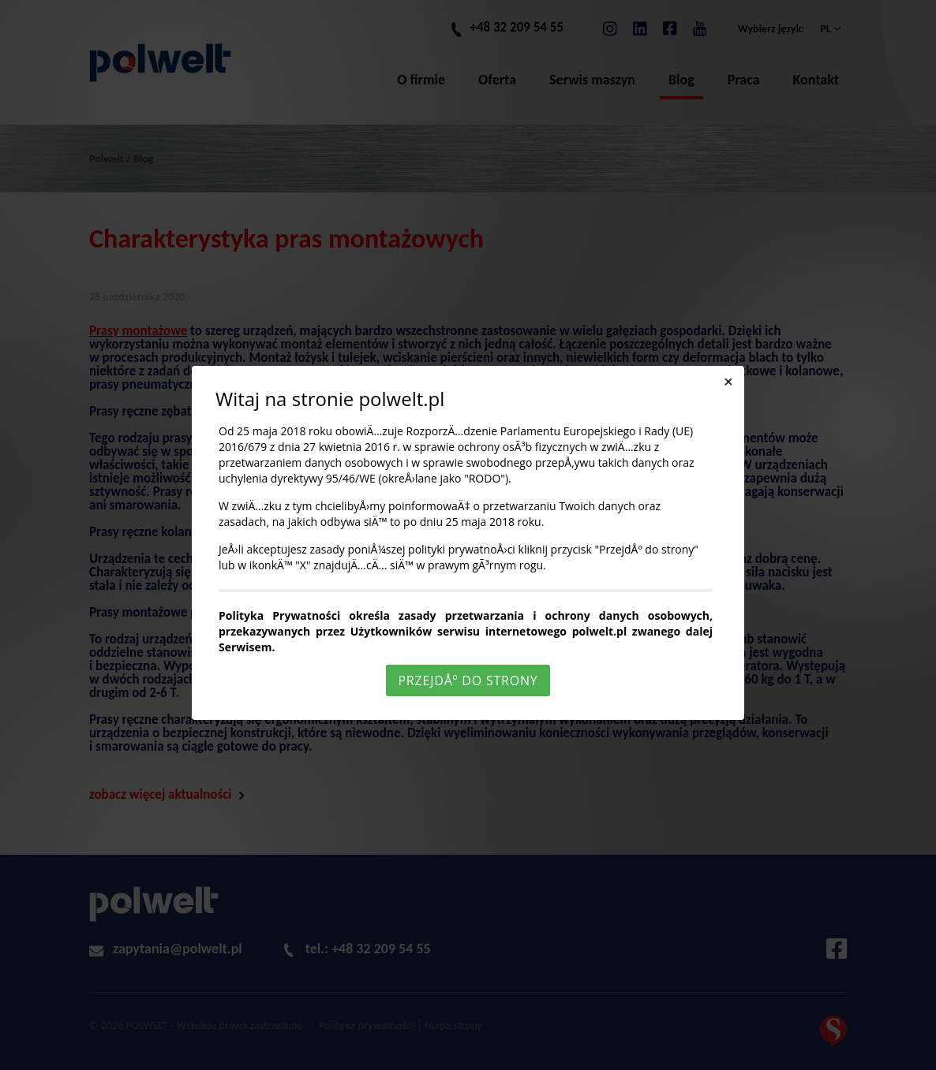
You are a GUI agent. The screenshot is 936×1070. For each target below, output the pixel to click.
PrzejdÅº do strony (467, 680)
